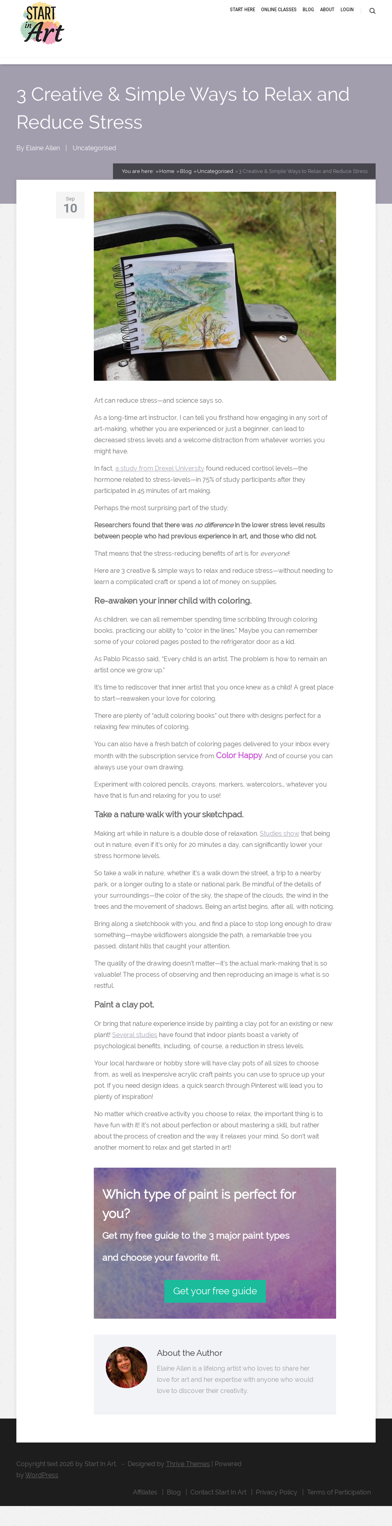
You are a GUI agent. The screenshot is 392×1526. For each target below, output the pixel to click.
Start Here (242, 21)
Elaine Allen (43, 168)
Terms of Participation (339, 1512)
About (327, 21)
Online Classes (279, 21)
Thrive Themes (188, 1484)
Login (347, 21)
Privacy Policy (276, 1512)
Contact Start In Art (218, 1512)
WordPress (41, 1495)
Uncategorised (94, 168)
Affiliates (145, 1512)
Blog (308, 21)
